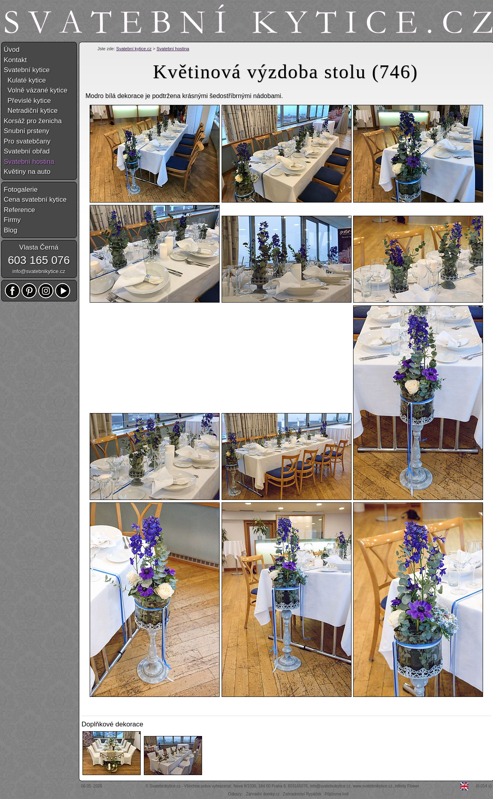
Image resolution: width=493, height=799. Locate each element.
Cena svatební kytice (35, 199)
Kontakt (15, 60)
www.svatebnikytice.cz (372, 786)
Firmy (12, 220)
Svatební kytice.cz (134, 48)
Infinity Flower (407, 786)
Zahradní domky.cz (262, 794)
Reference (19, 210)
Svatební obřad (27, 151)
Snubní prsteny (26, 131)
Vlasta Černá (38, 247)
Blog (11, 230)
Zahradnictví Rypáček (302, 794)
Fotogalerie (21, 189)
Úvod (12, 49)
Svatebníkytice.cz (165, 786)
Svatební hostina (173, 48)
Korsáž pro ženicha (33, 121)
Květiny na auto (27, 171)
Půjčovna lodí (337, 794)
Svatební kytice (27, 70)
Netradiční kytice (31, 110)
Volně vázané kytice (36, 90)
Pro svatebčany (27, 141)
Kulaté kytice (25, 80)
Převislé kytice (27, 100)
